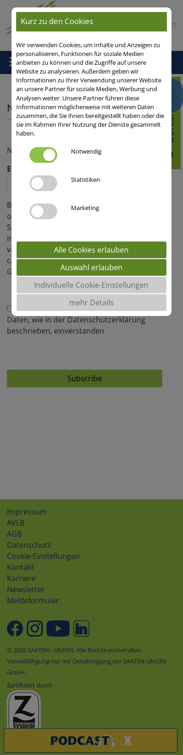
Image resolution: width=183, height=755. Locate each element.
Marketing (85, 208)
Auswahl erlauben (91, 267)
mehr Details (91, 302)
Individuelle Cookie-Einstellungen (91, 285)
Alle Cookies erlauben (91, 250)
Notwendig (86, 151)
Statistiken (85, 179)
